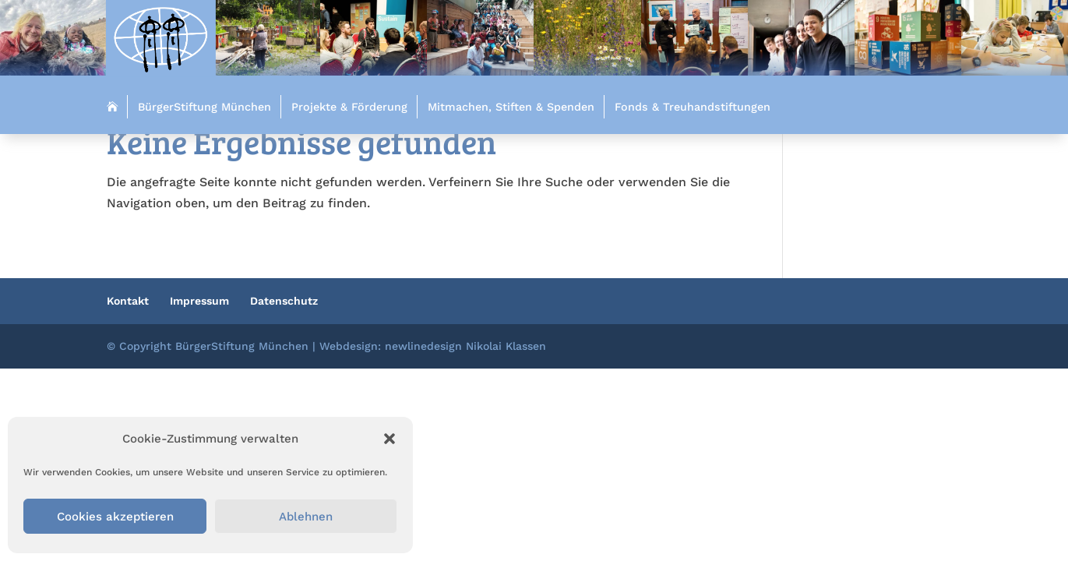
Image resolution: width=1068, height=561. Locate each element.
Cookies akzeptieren (115, 517)
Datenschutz (284, 301)
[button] (389, 438)
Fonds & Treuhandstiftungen (692, 107)
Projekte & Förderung (349, 107)
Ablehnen (306, 517)
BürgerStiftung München (204, 107)
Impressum (199, 301)
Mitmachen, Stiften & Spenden (511, 107)
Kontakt (128, 301)
